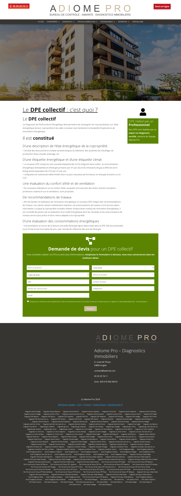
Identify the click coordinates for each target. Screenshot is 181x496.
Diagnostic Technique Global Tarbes (147, 472)
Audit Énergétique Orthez (147, 452)
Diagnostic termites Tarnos (38, 444)
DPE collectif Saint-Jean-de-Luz (85, 482)
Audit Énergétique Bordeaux (144, 477)
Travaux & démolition (86, 22)
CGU (79, 404)
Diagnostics (67, 22)
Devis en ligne (162, 6)
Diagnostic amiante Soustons (95, 414)
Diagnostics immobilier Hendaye (76, 447)
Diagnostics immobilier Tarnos (86, 449)
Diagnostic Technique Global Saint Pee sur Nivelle (142, 459)
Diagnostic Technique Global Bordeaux (122, 477)
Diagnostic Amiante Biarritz (71, 411)
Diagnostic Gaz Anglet (134, 424)
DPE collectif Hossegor (89, 484)
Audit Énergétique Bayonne (145, 449)
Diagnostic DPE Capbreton (65, 416)
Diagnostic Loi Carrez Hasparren (56, 432)
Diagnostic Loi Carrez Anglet (84, 429)
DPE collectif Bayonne (145, 482)
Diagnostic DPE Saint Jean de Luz (38, 419)
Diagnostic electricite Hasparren (99, 421)
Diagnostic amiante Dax (109, 411)
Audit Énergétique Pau (75, 479)
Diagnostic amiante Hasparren (127, 411)
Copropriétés (52, 22)
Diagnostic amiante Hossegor (32, 414)
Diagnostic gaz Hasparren (78, 427)
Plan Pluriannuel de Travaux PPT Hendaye (144, 464)
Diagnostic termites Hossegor (79, 442)
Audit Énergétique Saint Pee (63, 454)
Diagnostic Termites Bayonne (89, 439)
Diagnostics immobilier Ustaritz (107, 449)
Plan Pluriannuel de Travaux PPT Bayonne (140, 462)
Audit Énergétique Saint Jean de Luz (41, 454)
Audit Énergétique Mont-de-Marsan (55, 479)
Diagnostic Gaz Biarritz (30, 427)
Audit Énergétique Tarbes (72, 477)
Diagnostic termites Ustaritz (57, 444)
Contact (87, 404)
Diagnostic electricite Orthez (32, 424)
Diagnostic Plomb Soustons (147, 437)
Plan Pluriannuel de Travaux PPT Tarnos (65, 469)
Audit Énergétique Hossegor (128, 452)
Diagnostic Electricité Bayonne (143, 419)
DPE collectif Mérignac (91, 479)
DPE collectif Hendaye (67, 482)
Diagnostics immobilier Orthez (119, 447)
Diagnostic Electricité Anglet (124, 419)
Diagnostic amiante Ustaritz (133, 414)
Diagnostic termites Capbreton (128, 439)
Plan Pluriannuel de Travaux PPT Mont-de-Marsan (38, 472)
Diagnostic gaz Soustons (34, 429)
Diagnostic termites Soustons (141, 442)
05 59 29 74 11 (20, 6)
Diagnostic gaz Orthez (129, 427)
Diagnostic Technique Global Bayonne (41, 457)
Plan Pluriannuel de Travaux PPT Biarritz (36, 464)
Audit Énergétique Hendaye (109, 452)
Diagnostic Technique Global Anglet (140, 454)
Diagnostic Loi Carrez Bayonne (103, 429)
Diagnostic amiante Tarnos (114, 414)
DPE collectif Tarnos (75, 484)
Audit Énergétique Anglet (126, 449)
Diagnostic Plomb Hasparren (50, 437)
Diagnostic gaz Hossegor (113, 427)
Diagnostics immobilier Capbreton (140, 444)
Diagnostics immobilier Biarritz (119, 444)
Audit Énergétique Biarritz (34, 452)
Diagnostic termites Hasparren (39, 442)
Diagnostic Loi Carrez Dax (36, 432)
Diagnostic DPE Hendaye (116, 416)
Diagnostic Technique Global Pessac (116, 474)
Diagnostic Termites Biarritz (108, 439)
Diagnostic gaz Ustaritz (66, 429)
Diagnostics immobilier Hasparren (54, 447)
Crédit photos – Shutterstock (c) (108, 404)
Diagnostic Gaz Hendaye (96, 427)
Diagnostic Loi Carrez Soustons (35, 434)
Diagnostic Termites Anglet (70, 439)
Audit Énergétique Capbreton (53, 452)
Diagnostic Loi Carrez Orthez (117, 432)
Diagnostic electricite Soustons (77, 424)
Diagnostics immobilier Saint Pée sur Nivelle (41, 449)
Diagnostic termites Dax (146, 439)
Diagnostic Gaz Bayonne (150, 424)
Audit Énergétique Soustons (82, 454)
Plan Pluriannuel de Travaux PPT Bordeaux (95, 477)
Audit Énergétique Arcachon (34, 479)
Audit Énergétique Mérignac (54, 477)
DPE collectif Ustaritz (35, 482)
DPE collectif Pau (119, 479)
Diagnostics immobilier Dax (34, 447)
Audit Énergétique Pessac (36, 477)
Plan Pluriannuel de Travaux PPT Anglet (113, 462)
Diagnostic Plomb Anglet (93, 434)
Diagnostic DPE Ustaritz (91, 419)
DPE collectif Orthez (133, 479)
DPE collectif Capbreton (148, 479)
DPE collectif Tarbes (105, 479)
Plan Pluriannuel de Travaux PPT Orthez (70, 467)
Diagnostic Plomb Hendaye (69, 437)
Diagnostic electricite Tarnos (97, 424)
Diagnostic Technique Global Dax (115, 457)
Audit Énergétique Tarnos (100, 454)
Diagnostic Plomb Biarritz (128, 434)
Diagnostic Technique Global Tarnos (63, 462)
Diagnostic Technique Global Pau (39, 474)
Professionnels (107, 22)
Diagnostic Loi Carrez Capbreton (144, 429)
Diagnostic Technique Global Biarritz (66, 457)
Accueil (41, 22)
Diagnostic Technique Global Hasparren (139, 457)
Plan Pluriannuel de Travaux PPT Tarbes (118, 469)
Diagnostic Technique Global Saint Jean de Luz (111, 459)
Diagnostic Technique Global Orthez (84, 459)
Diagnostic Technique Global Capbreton (91, 457)
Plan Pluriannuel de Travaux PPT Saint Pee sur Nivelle (134, 467)
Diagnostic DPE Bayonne (31, 416)
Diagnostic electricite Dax (80, 421)
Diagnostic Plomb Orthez (105, 437)
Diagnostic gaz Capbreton (47, 427)
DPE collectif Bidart (102, 482)
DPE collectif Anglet (131, 482)
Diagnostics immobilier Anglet (76, 444)
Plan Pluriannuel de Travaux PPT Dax (90, 464)
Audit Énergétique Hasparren (89, 452)
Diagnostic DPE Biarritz (48, 416)
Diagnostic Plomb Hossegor (87, 437)
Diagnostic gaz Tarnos (50, 429)
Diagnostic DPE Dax (82, 416)
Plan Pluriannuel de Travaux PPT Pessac (94, 472)
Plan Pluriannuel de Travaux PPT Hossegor (43, 467)
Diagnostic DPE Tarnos (75, 419)
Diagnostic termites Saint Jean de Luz (120, 442)
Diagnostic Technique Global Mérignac (92, 474)
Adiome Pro (122, 22)
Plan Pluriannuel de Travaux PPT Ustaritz (92, 469)
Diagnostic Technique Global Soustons (39, 462)
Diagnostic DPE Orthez (150, 416)
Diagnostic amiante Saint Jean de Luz (73, 414)
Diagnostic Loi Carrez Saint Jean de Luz (140, 432)
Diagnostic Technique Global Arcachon (140, 474)
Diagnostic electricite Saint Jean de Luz (54, 424)
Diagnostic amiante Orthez (51, 414)
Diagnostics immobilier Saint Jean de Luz (143, 447)
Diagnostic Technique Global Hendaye (35, 459)
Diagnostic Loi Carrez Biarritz (123, 429)
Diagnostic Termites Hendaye (59, 442)
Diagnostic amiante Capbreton (90, 411)
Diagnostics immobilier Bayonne (97, 444)
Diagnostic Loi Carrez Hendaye (77, 432)
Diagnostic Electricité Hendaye (120, 421)
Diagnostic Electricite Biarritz (40, 421)
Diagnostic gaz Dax (63, 427)
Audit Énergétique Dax (71, 452)
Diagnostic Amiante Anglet (33, 411)
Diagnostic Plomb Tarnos (35, 439)
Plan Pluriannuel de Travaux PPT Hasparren (117, 464)
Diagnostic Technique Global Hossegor (60, 459)
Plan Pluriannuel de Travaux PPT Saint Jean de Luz (100, 467)
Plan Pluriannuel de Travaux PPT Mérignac (121, 472)
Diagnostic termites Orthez (98, 442)
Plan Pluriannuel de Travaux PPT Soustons (38, 469)
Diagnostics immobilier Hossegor (98, 447)
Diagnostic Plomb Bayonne (110, 434)
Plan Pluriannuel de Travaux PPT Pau (144, 469)
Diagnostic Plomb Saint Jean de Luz (125, 437)
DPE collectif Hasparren (51, 482)
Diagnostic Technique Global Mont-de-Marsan (64, 474)
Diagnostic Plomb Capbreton (147, 434)
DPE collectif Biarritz (117, 482)
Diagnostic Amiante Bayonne (51, 411)
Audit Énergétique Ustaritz (119, 454)
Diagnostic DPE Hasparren (98, 416)
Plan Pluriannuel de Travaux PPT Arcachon (67, 472)
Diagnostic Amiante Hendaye (147, 411)
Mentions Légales (66, 404)
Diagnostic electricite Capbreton (61, 421)
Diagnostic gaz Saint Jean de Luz (148, 427)
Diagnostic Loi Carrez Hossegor (97, 432)
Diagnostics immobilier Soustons (65, 449)
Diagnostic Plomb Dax (32, 437)
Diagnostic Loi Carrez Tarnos (55, 434)
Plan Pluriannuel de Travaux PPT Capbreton (63, 464)
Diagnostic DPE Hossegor (133, 416)
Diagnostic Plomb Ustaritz (52, 439)
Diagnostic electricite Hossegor (140, 421)
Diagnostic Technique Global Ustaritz (88, 462)
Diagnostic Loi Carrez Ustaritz (74, 434)
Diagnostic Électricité (107, 419)
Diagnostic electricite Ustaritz (116, 424)
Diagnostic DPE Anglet (150, 414)
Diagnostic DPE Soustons (58, 419)
